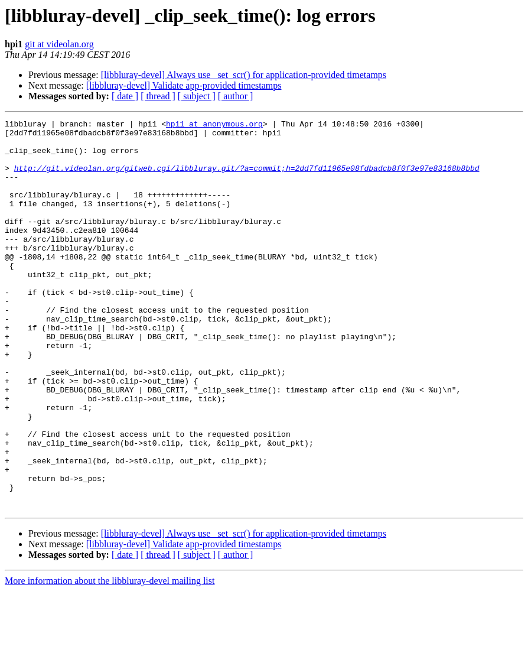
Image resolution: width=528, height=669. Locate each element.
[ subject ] (197, 96)
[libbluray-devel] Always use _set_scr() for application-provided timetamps (243, 75)
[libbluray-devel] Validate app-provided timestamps (184, 85)
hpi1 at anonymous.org (214, 125)
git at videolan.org (59, 44)
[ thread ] (158, 96)
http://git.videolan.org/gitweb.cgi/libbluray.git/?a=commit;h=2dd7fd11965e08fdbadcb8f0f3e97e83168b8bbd (247, 178)
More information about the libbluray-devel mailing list (109, 659)
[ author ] (235, 96)
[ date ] (125, 96)
